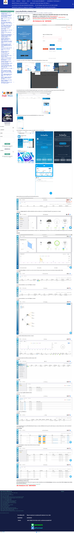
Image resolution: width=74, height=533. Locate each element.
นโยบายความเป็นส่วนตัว (6, 146)
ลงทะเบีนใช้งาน (50, 13)
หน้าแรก (16, 9)
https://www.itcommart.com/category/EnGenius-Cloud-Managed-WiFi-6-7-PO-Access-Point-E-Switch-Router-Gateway (51, 19)
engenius (18, 13)
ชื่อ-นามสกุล (2, 126)
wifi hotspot (32, 13)
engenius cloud (22, 13)
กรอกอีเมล (2, 150)
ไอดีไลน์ (1, 133)
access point (38, 13)
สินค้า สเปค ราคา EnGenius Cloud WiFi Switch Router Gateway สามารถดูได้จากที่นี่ (28, 484)
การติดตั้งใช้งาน (46, 13)
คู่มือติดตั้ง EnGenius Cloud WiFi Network (24, 9)
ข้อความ (1, 136)
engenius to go (27, 13)
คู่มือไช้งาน (41, 13)
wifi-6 (35, 13)
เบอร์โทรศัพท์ (2, 129)
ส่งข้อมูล (7, 143)
